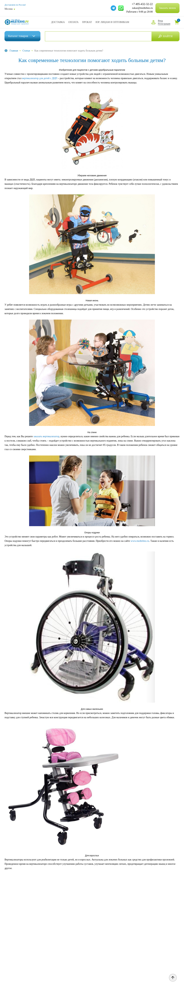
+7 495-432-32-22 (142, 4)
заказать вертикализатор (46, 436)
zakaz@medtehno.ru (142, 8)
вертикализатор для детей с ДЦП (39, 78)
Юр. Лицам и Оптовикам (112, 22)
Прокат (87, 22)
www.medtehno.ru (140, 541)
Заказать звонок (167, 8)
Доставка (58, 22)
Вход (160, 20)
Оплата (73, 22)
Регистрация (164, 23)
